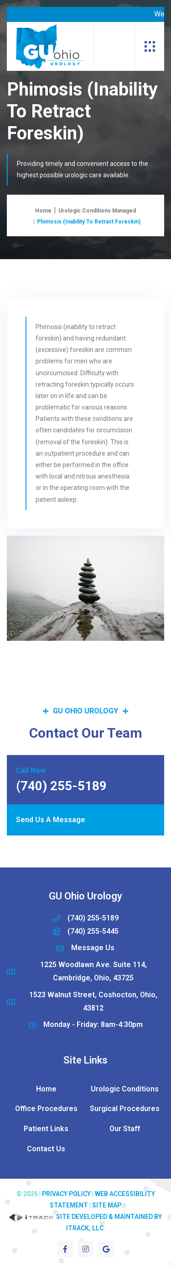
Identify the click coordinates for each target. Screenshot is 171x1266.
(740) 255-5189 (93, 918)
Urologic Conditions (125, 1089)
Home (43, 210)
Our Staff (124, 1128)
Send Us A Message (50, 819)
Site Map (106, 1205)
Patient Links (46, 1128)
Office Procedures (46, 1108)
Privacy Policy (66, 1193)
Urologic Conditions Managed (97, 210)
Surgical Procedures (125, 1108)
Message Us (92, 947)
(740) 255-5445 (93, 931)
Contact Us (46, 1148)
